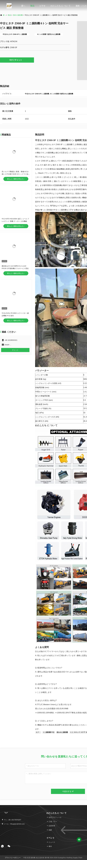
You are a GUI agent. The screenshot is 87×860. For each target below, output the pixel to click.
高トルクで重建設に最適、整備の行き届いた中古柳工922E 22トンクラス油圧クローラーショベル (16, 174)
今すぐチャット (17, 60)
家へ (23, 6)
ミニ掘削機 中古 (48, 732)
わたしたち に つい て (61, 6)
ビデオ (42, 6)
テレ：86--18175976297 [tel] (11, 820)
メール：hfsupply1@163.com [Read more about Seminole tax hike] (13, 824)
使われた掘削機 (62, 732)
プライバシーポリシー (13, 858)
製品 (32, 6)
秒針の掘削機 (18, 15)
